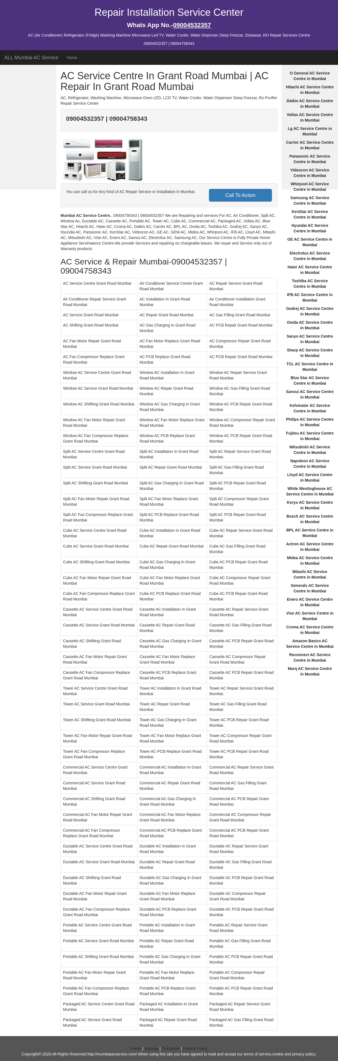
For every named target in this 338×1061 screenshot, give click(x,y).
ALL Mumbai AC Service (31, 57)
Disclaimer (171, 1048)
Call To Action (240, 195)
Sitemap (151, 1048)
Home (72, 57)
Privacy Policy (195, 1048)
